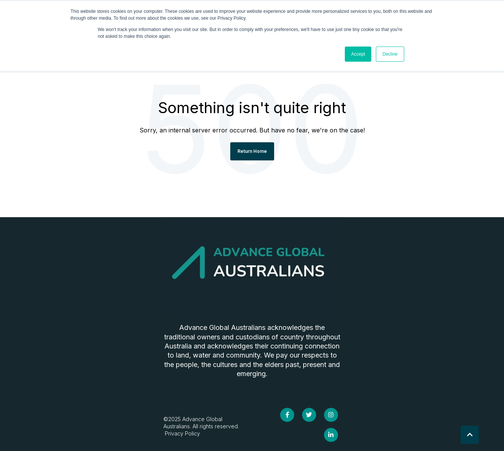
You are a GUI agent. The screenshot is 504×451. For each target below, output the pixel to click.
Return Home (252, 151)
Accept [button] (358, 54)
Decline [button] (389, 54)
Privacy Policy (181, 433)
